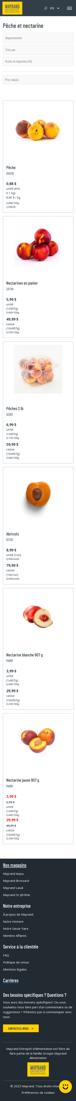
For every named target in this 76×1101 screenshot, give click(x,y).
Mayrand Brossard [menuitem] (16, 881)
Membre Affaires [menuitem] (15, 936)
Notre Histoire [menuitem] (13, 921)
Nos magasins (14, 865)
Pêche (11, 167)
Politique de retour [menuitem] (16, 962)
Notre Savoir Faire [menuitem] (15, 928)
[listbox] (38, 38)
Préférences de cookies (38, 1092)
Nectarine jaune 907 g (22, 779)
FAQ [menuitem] (6, 955)
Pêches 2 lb (14, 408)
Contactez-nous (21, 1028)
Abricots (12, 533)
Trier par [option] (10, 50)
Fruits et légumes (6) (18, 61)
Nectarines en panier (22, 282)
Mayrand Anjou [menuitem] (13, 874)
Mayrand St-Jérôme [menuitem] (16, 895)
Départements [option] (13, 38)
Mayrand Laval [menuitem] (13, 888)
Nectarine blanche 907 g (24, 654)
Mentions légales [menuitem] (15, 969)
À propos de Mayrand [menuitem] (18, 914)
